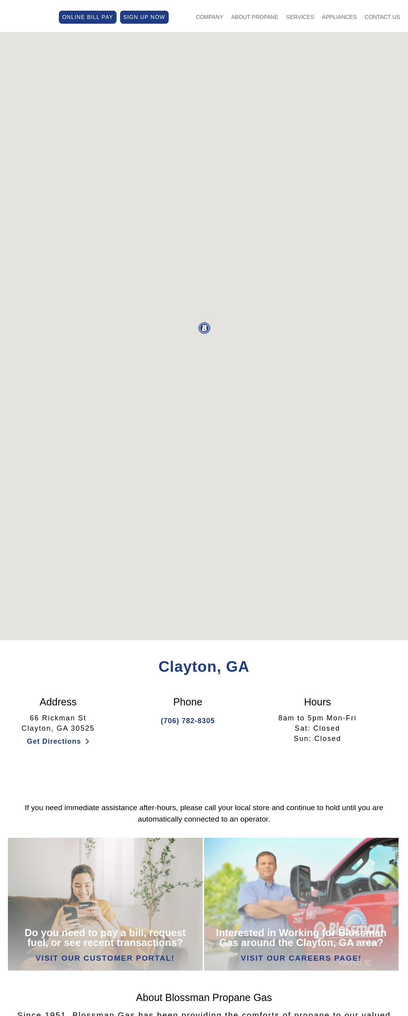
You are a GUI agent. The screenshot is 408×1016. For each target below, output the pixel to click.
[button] (204, 328)
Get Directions (58, 741)
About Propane (254, 16)
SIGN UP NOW (144, 16)
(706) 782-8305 (188, 721)
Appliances (339, 16)
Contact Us (382, 16)
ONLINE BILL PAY (87, 16)
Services (300, 16)
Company (210, 16)
